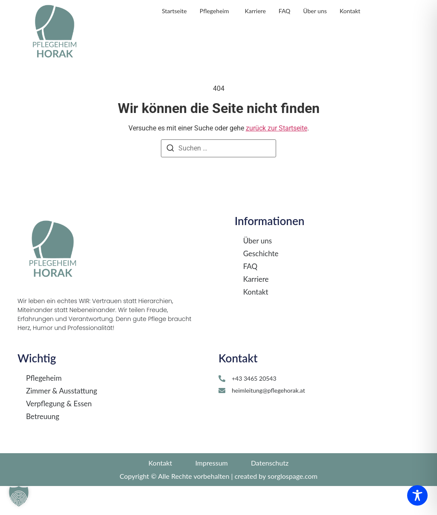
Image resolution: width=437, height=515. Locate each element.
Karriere (256, 308)
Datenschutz (269, 492)
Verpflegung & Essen (59, 433)
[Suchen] (170, 178)
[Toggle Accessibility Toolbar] (417, 495)
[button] (19, 496)
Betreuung (42, 446)
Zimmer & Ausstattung (61, 420)
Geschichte (261, 282)
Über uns (257, 270)
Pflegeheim (43, 407)
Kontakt (255, 321)
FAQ (250, 295)
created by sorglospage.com (276, 505)
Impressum (211, 492)
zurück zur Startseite (276, 157)
